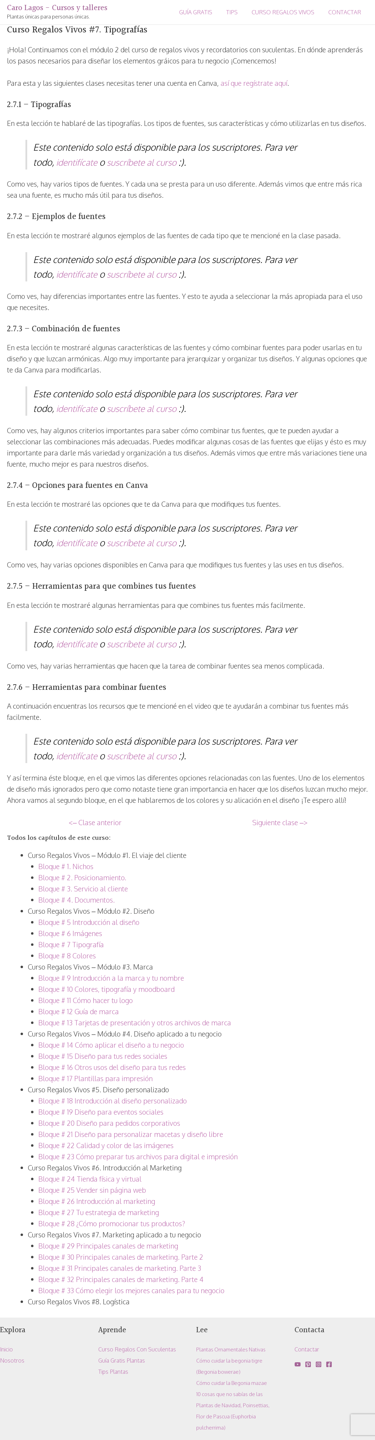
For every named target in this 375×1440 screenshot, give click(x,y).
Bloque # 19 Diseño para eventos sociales (100, 1111)
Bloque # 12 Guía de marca (78, 1011)
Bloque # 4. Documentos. (76, 899)
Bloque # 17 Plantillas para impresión (95, 1078)
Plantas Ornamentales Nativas (234, 1349)
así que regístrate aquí (254, 83)
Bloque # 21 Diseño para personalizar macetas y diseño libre (130, 1134)
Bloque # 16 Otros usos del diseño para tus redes (112, 1067)
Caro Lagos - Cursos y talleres (57, 8)
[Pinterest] (308, 1364)
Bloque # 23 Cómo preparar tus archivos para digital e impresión (138, 1156)
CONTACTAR (346, 12)
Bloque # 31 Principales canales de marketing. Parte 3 (119, 1268)
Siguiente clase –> (279, 822)
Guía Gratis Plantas (121, 1360)
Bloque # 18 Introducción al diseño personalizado (112, 1100)
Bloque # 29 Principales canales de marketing (108, 1245)
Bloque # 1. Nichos (65, 866)
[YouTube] (297, 1364)
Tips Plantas (113, 1371)
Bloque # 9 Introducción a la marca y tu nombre (111, 977)
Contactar (306, 1349)
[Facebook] (329, 1364)
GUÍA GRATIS (205, 12)
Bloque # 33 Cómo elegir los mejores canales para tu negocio (131, 1290)
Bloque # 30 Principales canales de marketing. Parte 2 (120, 1256)
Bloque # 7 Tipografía (71, 944)
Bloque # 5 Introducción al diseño (88, 922)
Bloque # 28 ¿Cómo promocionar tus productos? (111, 1223)
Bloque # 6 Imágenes (70, 933)
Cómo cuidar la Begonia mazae (234, 1382)
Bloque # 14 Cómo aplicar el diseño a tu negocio (111, 1044)
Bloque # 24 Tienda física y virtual (89, 1178)
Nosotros (12, 1360)
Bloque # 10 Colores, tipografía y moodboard (106, 989)
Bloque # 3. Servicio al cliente (83, 888)
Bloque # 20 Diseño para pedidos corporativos (109, 1123)
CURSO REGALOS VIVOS (287, 12)
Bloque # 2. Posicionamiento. (82, 877)
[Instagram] (318, 1364)
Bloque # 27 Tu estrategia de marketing (98, 1212)
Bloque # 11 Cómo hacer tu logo (85, 1000)
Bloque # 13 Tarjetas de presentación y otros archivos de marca (134, 1022)
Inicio (6, 1349)
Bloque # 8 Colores (67, 955)
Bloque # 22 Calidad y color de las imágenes (106, 1145)
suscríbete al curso (146, 162)
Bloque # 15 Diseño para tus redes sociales (102, 1056)
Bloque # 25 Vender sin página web (92, 1189)
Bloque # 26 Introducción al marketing (96, 1201)
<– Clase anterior (95, 822)
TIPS (239, 12)
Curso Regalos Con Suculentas (137, 1349)
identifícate (78, 162)
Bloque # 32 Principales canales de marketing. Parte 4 (121, 1279)
